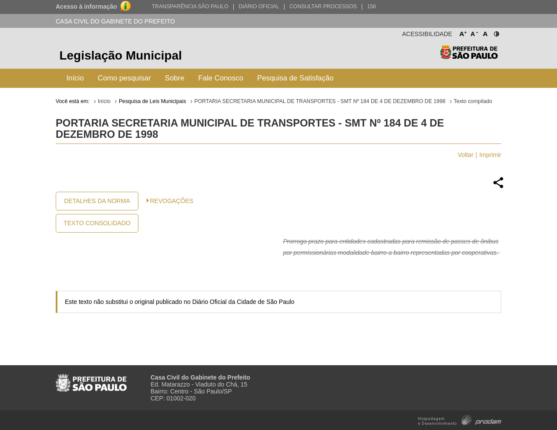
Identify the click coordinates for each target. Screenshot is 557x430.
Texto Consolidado (97, 223)
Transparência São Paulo (190, 6)
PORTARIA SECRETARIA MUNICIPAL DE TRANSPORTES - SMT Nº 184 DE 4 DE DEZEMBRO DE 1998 (320, 101)
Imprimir (490, 154)
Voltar (465, 154)
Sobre (175, 78)
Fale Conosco (221, 78)
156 (371, 6)
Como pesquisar (124, 78)
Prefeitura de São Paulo (469, 57)
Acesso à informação (86, 6)
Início (75, 78)
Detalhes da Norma (97, 200)
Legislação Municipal (120, 55)
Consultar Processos (323, 6)
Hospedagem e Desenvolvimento (459, 419)
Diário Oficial (258, 6)
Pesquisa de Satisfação (295, 78)
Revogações (172, 200)
